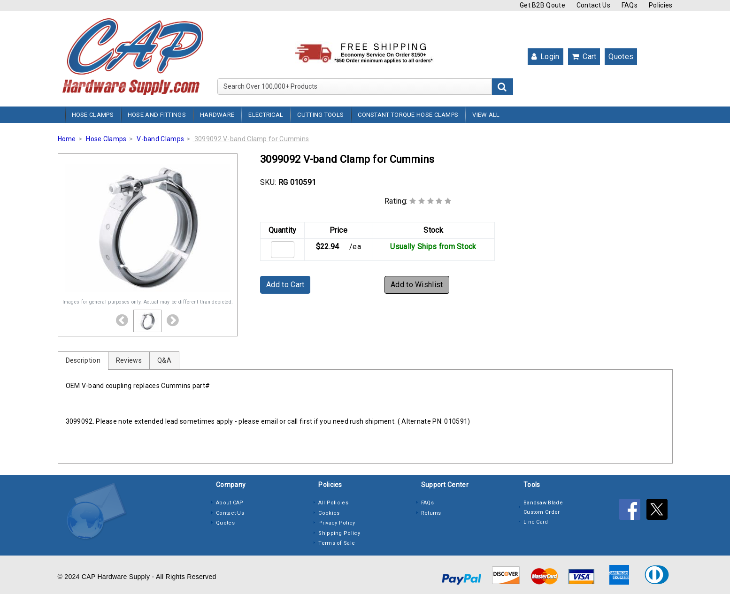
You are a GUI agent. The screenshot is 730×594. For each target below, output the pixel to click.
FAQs (630, 5)
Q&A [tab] (164, 360)
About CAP (230, 503)
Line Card (535, 522)
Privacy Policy (336, 523)
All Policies (333, 503)
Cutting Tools (320, 114)
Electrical (265, 114)
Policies (660, 5)
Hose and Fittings (157, 114)
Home (67, 139)
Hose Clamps (93, 114)
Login (545, 56)
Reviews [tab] (129, 360)
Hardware (217, 114)
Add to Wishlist (417, 284)
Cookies (328, 513)
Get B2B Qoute (542, 5)
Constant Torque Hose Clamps (408, 114)
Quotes (620, 56)
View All (485, 114)
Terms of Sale (336, 543)
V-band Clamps (160, 139)
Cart (584, 56)
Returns (431, 513)
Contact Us (593, 5)
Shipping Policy (339, 533)
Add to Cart (285, 284)
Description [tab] (83, 360)
